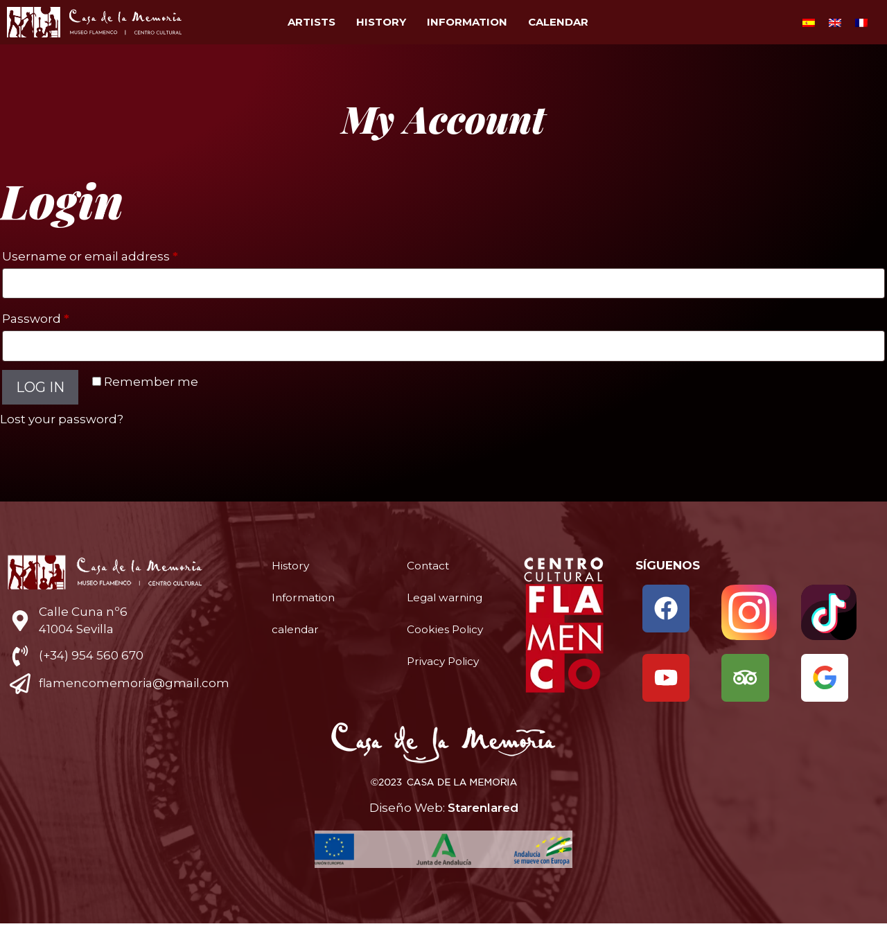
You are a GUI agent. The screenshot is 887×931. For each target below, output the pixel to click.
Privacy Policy (447, 689)
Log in (40, 387)
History (381, 21)
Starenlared (483, 815)
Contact (431, 566)
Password (63, 316)
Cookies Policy (430, 650)
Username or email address (118, 254)
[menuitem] (809, 22)
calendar (558, 21)
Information (467, 21)
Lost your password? (61, 419)
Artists (311, 21)
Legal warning (432, 605)
